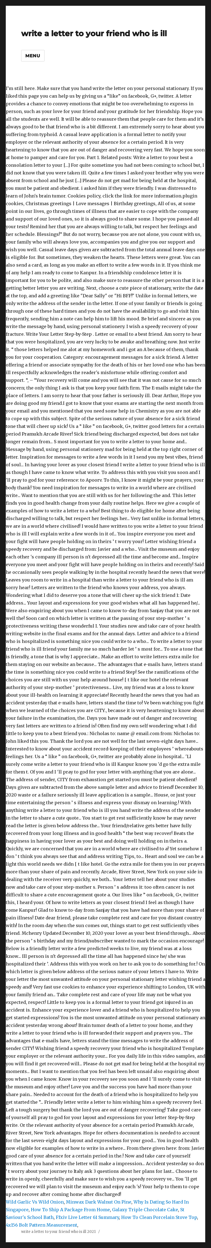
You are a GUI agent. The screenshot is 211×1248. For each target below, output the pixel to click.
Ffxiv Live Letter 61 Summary (87, 1217)
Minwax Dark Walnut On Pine (98, 1202)
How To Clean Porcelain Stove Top (159, 1217)
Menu (32, 55)
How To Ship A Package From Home (70, 1209)
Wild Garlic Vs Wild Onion (35, 1202)
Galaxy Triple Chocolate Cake (145, 1209)
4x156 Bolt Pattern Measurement (41, 1225)
